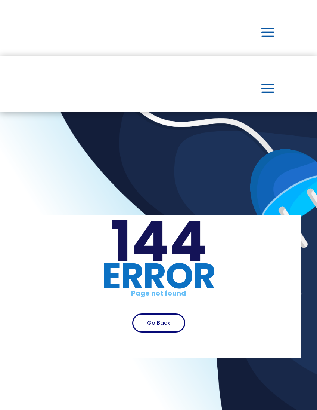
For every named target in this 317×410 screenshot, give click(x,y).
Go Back (158, 323)
